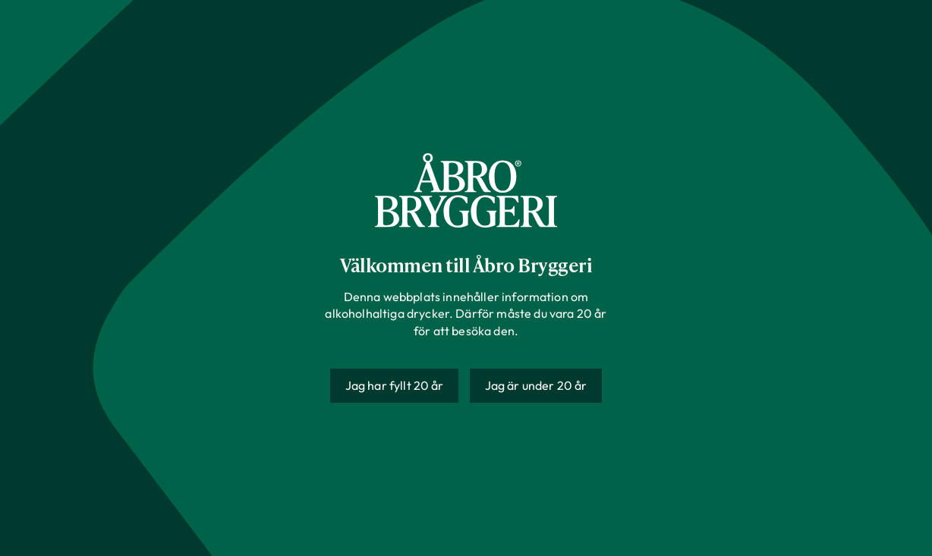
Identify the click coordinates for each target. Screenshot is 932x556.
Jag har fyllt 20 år (394, 385)
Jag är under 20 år (536, 385)
